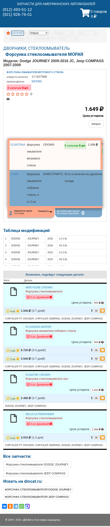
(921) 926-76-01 (17, 14)
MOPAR (37, 81)
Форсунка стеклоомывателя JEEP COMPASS (36, 474)
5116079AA (17, 144)
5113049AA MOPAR (38, 327)
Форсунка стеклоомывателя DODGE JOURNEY (37, 465)
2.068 (98, 430)
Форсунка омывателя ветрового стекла (35, 72)
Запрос (96, 124)
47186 (14, 174)
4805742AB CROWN (38, 288)
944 (99, 303)
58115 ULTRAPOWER (39, 415)
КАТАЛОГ (17, 33)
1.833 (98, 391)
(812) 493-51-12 (17, 9)
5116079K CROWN (37, 375)
